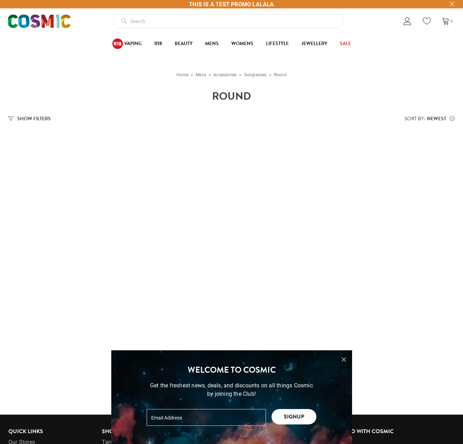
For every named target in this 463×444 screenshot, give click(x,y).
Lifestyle (277, 43)
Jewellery (314, 43)
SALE (345, 43)
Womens (242, 43)
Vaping (127, 43)
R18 (158, 43)
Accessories (225, 75)
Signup (294, 417)
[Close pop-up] (344, 359)
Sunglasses (255, 75)
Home (182, 75)
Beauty (183, 43)
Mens (212, 43)
